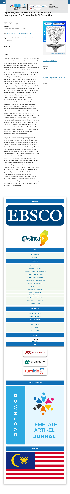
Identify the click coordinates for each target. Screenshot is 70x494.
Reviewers (35, 257)
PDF (46, 60)
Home (5, 7)
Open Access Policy (35, 292)
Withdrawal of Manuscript (35, 298)
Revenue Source (35, 304)
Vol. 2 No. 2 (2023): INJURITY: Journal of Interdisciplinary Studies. (33, 7)
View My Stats (35, 341)
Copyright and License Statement (35, 280)
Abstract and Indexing (35, 283)
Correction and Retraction (35, 301)
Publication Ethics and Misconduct (35, 271)
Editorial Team (35, 254)
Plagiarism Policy (35, 286)
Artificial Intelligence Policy (35, 274)
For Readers (35, 324)
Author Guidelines (35, 313)
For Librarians (35, 330)
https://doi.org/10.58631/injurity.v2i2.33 (19, 33)
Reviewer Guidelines (35, 316)
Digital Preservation (35, 295)
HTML (54, 60)
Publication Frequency (35, 289)
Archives (11, 7)
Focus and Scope (35, 266)
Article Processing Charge (35, 277)
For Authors (35, 327)
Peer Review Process (35, 269)
